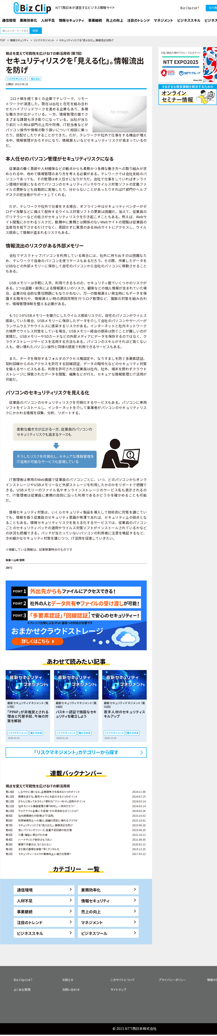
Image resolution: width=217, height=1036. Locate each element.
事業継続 (25, 911)
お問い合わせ (71, 989)
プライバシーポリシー (172, 980)
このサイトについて (122, 980)
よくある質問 (22, 989)
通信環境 (25, 890)
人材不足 (25, 900)
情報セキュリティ (19, 40)
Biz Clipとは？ (189, 8)
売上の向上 (91, 911)
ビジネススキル (30, 933)
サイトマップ (118, 989)
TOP (2, 40)
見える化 (35, 78)
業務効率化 (91, 890)
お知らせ (67, 980)
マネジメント (92, 922)
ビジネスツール (94, 933)
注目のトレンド (30, 922)
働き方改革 (36, 733)
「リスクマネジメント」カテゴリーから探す (76, 751)
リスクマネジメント (43, 40)
